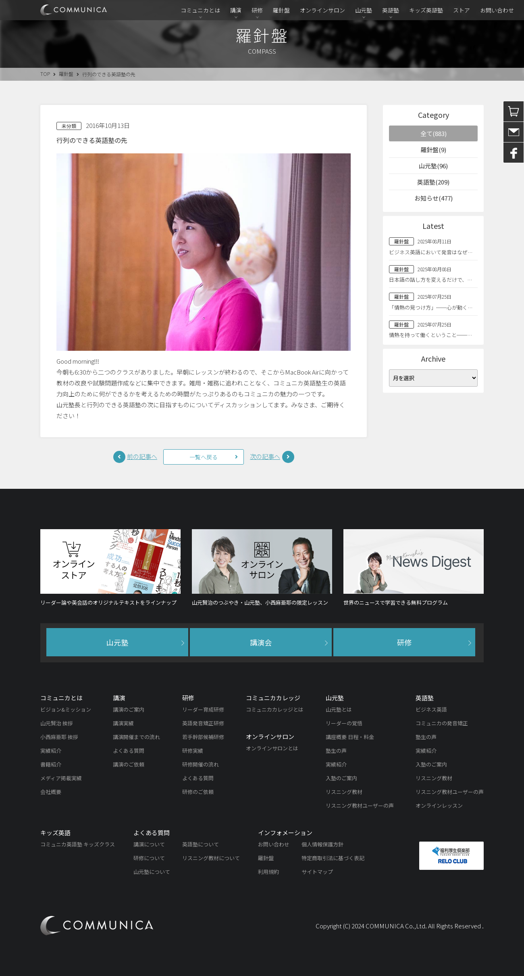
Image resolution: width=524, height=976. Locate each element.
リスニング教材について (211, 858)
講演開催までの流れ (136, 737)
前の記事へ (142, 456)
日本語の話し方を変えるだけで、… (430, 279)
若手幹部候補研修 (203, 737)
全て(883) (433, 133)
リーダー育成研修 (203, 709)
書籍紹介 (50, 764)
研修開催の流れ (200, 764)
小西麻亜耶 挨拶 (59, 737)
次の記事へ (265, 456)
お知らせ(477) (433, 198)
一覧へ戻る (203, 457)
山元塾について (151, 871)
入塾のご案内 (341, 778)
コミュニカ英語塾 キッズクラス (77, 844)
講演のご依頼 (128, 764)
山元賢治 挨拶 (56, 723)
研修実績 (192, 750)
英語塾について (200, 844)
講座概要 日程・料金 (350, 737)
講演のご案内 (128, 709)
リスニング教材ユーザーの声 (360, 805)
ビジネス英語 (431, 709)
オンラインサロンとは (272, 748)
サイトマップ (317, 871)
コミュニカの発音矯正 (442, 723)
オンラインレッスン (439, 805)
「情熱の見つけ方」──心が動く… (430, 307)
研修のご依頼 (198, 792)
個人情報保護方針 (322, 844)
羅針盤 (281, 10)
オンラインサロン (322, 10)
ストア (461, 10)
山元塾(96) (433, 165)
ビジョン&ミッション (65, 709)
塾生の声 (336, 750)
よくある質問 (128, 750)
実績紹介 (50, 750)
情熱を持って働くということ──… (430, 335)
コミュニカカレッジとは (275, 709)
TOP (45, 73)
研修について (149, 858)
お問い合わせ (497, 10)
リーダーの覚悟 (344, 723)
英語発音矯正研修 (203, 723)
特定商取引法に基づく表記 (333, 858)
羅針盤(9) (433, 149)
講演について (149, 844)
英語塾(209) (433, 182)
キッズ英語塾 (426, 10)
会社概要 (50, 792)
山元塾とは (339, 709)
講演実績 (123, 723)
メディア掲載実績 (61, 778)
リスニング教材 (344, 792)
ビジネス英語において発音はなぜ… (430, 252)
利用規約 (268, 871)
